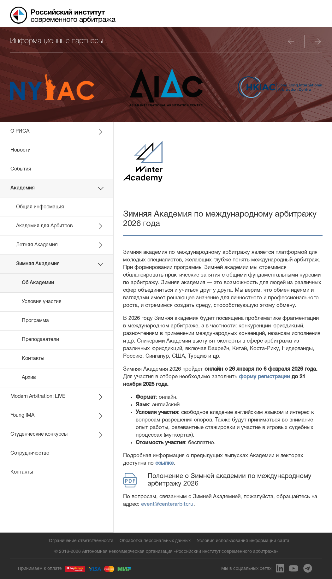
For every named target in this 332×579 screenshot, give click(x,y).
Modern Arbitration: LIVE (57, 397)
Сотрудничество (29, 453)
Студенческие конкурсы (57, 435)
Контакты (33, 358)
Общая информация (40, 207)
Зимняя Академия (60, 264)
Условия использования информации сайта (243, 541)
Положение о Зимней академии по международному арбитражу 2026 (217, 480)
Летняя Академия (60, 245)
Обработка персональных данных (155, 541)
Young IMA (57, 416)
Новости (20, 150)
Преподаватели (40, 339)
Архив (29, 377)
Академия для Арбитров (60, 226)
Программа (35, 321)
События (20, 169)
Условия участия (42, 302)
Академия (57, 188)
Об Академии (38, 283)
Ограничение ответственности (81, 541)
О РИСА (57, 131)
